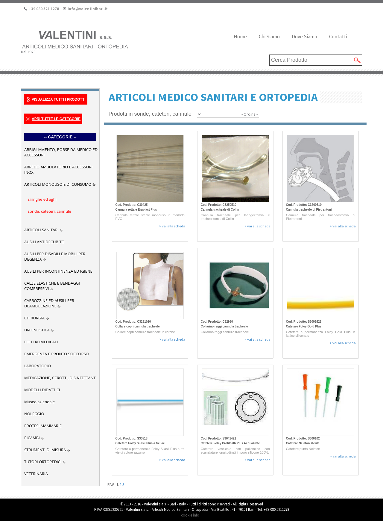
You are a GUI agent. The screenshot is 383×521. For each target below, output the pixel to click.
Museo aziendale (39, 401)
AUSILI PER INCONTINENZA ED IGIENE (58, 271)
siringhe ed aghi (42, 199)
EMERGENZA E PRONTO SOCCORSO (56, 354)
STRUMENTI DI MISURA (45, 449)
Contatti (338, 37)
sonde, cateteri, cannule (49, 211)
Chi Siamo (269, 37)
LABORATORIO (37, 366)
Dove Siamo (304, 37)
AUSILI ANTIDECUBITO (44, 241)
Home (240, 37)
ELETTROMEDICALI (41, 342)
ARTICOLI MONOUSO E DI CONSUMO (57, 184)
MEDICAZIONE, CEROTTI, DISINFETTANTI (60, 377)
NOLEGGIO (34, 413)
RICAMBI (32, 437)
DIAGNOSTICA (37, 330)
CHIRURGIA (34, 318)
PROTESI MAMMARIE (43, 425)
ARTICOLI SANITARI (41, 229)
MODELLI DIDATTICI (42, 389)
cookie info (190, 515)
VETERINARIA (36, 473)
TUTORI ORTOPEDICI (42, 461)
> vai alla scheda (172, 226)
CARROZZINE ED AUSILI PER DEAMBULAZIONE (49, 303)
